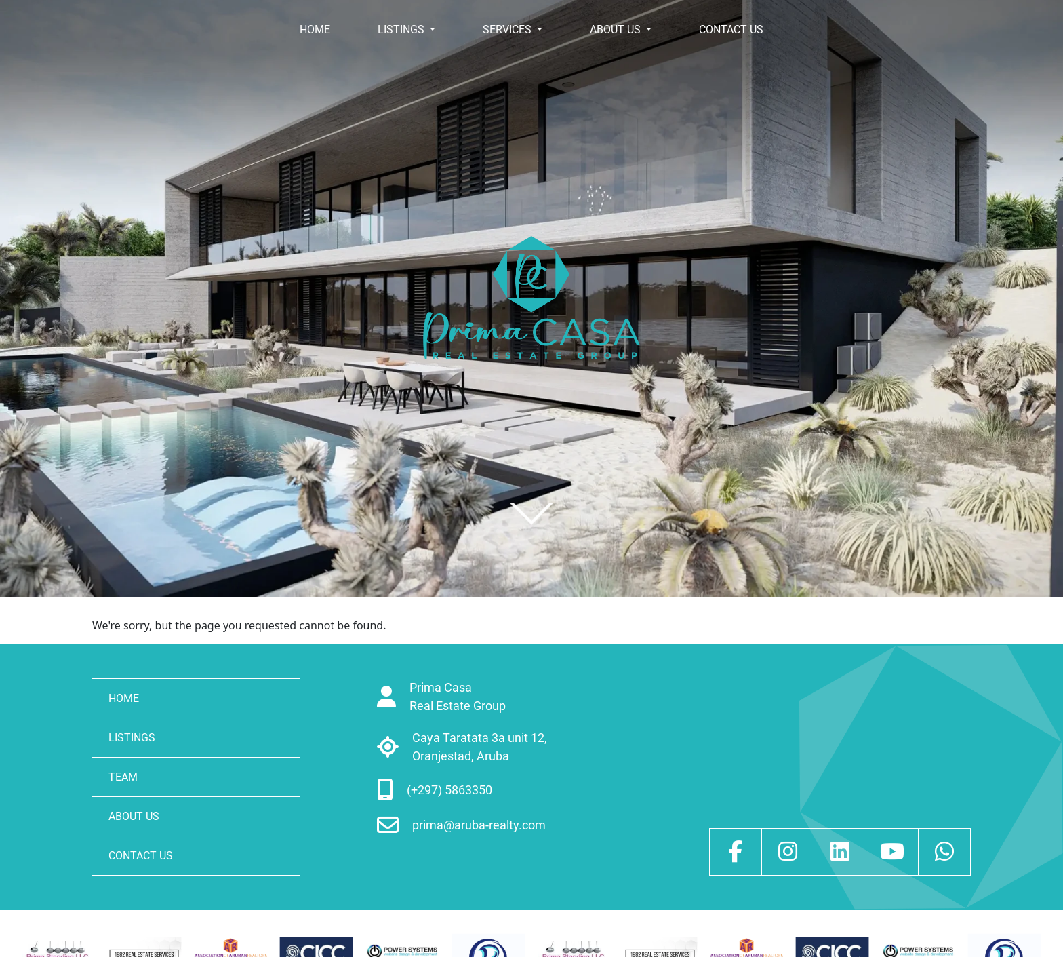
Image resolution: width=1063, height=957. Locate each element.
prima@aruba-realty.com (479, 825)
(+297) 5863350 (449, 790)
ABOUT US (616, 29)
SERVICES (508, 29)
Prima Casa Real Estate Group (457, 696)
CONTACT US (731, 29)
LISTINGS (402, 29)
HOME (315, 29)
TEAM (123, 776)
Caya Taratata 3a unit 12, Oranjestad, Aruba (479, 746)
